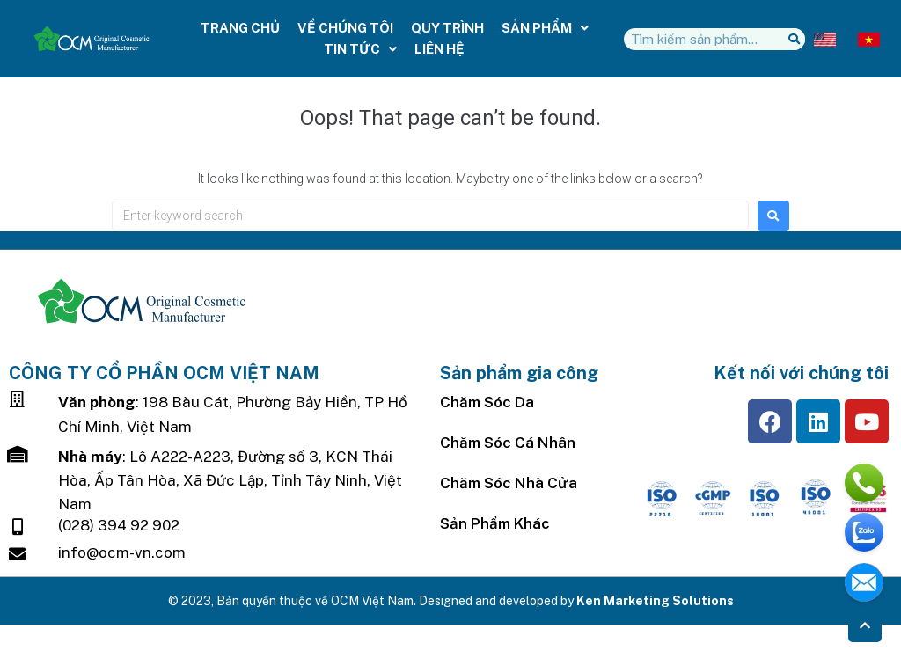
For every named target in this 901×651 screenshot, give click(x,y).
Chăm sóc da (487, 402)
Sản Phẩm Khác (495, 523)
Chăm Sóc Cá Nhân (507, 442)
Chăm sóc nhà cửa (508, 483)
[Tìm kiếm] (794, 39)
